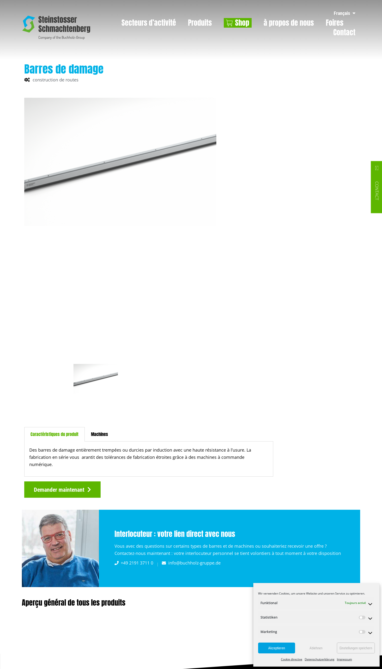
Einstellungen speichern (356, 648)
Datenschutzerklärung (319, 659)
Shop (242, 23)
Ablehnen (315, 648)
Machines (99, 434)
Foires (334, 23)
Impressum (344, 659)
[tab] (54, 434)
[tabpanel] (148, 459)
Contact (344, 32)
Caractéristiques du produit (54, 434)
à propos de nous (289, 23)
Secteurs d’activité (148, 23)
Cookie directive (291, 659)
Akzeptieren (276, 648)
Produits (200, 23)
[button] (62, 489)
